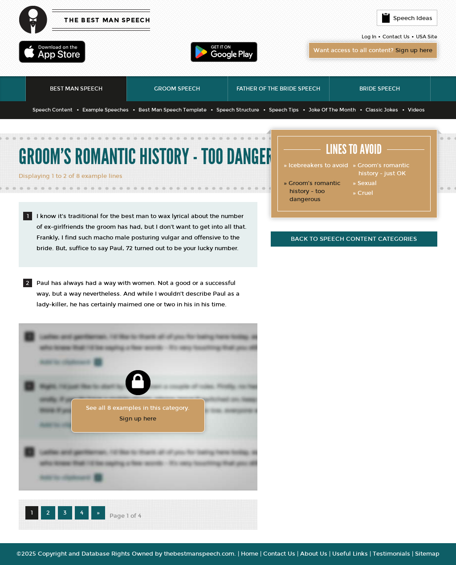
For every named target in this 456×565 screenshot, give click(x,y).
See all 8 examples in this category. (138, 414)
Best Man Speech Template (172, 110)
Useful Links (350, 553)
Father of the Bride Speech (278, 89)
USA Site (426, 37)
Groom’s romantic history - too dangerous (314, 191)
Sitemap (427, 553)
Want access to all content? (373, 50)
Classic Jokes (382, 110)
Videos (416, 110)
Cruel (365, 193)
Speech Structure (237, 110)
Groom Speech (177, 89)
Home (249, 553)
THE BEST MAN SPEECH (107, 20)
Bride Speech (379, 89)
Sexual (367, 183)
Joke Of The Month (332, 110)
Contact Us (396, 37)
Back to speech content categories (354, 239)
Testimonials (391, 553)
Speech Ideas (407, 17)
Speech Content (53, 110)
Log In (369, 37)
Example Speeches (105, 110)
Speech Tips (284, 110)
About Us (313, 553)
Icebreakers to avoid (318, 165)
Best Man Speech (76, 89)
